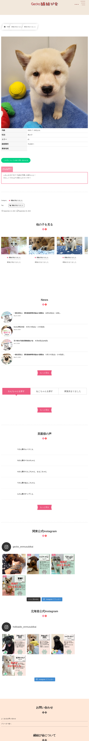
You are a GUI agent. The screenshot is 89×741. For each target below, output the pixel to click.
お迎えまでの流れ (7, 711)
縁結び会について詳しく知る (10, 701)
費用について (5, 716)
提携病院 (4, 706)
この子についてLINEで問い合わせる (15, 160)
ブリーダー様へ (6, 678)
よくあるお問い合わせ (8, 673)
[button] (83, 3)
